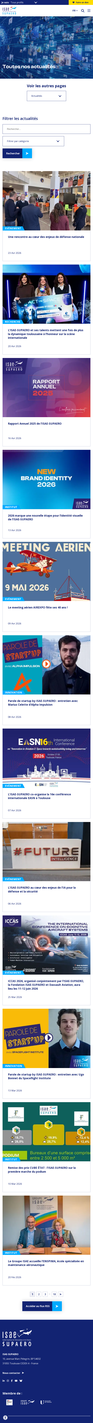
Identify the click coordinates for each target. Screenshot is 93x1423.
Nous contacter (11, 1360)
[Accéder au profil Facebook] (12, 1368)
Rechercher (13, 153)
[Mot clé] (46, 129)
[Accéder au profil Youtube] (16, 1368)
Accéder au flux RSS (37, 1297)
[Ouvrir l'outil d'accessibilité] (5, 1417)
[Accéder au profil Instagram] (8, 1368)
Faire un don (80, 2)
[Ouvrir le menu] (88, 10)
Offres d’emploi (46, 1420)
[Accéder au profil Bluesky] (21, 1368)
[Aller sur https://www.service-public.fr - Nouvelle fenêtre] (15, 1394)
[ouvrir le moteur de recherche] (82, 10)
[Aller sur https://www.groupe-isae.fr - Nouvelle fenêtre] (39, 1394)
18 (54, 1284)
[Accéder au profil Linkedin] (4, 1368)
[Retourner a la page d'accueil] (36, 10)
